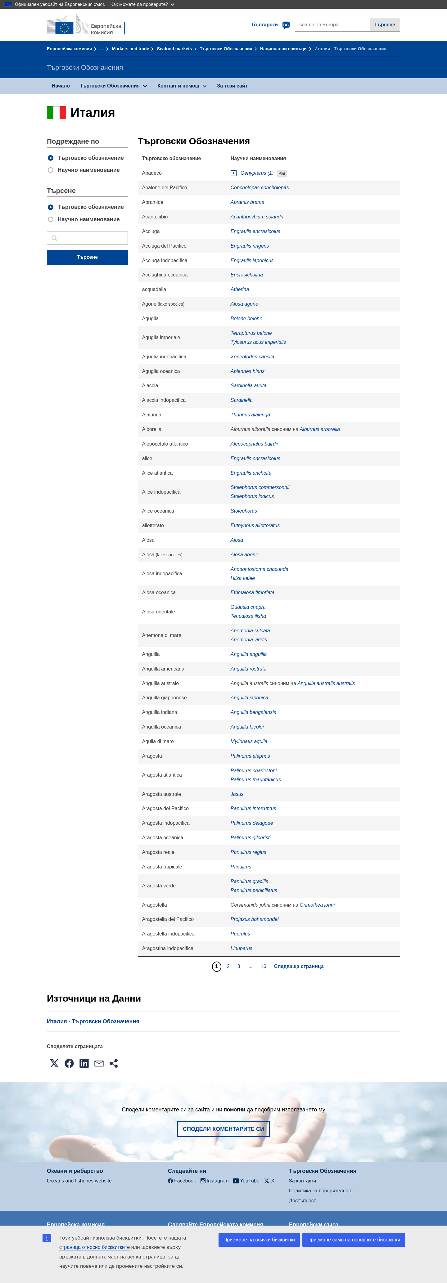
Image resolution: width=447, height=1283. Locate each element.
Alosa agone (244, 304)
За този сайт (232, 85)
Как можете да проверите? (142, 4)
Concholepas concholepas (260, 187)
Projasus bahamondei (255, 919)
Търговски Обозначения (226, 48)
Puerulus (240, 933)
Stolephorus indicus (252, 496)
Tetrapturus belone (251, 333)
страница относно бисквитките (94, 1247)
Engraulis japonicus (252, 260)
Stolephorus (244, 511)
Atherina (240, 289)
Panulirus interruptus (253, 808)
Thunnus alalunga (250, 414)
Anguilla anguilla (249, 654)
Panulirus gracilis (249, 881)
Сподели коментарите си (223, 1129)
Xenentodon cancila (252, 356)
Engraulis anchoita (251, 473)
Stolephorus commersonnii (260, 487)
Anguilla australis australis (326, 683)
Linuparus (241, 948)
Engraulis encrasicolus (255, 231)
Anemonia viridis (249, 639)
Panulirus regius (248, 852)
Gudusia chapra (248, 607)
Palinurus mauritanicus (256, 779)
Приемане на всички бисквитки (259, 1239)
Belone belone (246, 318)
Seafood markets (174, 48)
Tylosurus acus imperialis (258, 342)
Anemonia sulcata (250, 630)
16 (264, 966)
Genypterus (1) (257, 173)
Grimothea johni (317, 905)
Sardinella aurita (249, 385)
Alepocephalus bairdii (254, 443)
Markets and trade (130, 48)
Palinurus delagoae (252, 823)
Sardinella (242, 400)
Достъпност (302, 1200)
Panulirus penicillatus (254, 890)
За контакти (302, 1180)
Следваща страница (299, 966)
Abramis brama (247, 202)
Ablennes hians (247, 371)
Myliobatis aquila (249, 741)
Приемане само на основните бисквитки (353, 1239)
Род (281, 173)
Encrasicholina (247, 274)
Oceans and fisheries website (79, 1180)
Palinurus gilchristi (251, 837)
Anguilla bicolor (247, 726)
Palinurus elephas (250, 756)
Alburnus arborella (320, 429)
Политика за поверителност (321, 1190)
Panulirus (241, 866)
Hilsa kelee (243, 578)
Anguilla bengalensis (253, 712)
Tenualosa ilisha (248, 616)
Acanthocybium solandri (257, 216)
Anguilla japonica (249, 697)
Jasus (237, 794)
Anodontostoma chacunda (259, 569)
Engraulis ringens (250, 246)
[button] (54, 1063)
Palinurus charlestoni (254, 770)
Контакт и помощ (178, 85)
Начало (61, 85)
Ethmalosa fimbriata (252, 592)
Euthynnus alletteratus (255, 525)
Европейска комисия (69, 48)
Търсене (384, 24)
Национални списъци (283, 48)
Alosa (237, 540)
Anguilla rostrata (249, 668)
